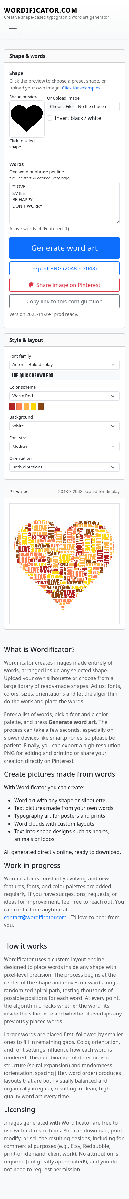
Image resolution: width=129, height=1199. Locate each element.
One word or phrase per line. (39, 174)
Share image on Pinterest (65, 285)
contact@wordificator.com (35, 917)
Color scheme (22, 387)
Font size (17, 438)
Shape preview (23, 97)
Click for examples (81, 88)
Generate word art (64, 247)
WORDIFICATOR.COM (56, 13)
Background (21, 417)
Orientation (20, 458)
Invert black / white (78, 117)
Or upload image (63, 98)
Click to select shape (22, 144)
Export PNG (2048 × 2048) (64, 268)
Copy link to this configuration (64, 301)
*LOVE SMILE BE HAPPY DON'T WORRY (64, 203)
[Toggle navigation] (13, 28)
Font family (20, 356)
